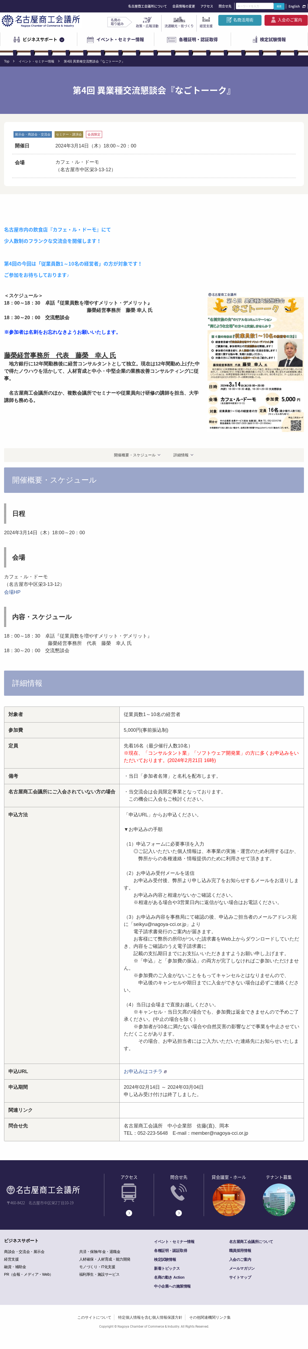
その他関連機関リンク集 (210, 1317)
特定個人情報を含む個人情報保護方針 (150, 1317)
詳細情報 (181, 455)
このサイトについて (94, 1317)
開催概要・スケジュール (135, 455)
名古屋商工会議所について (147, 6)
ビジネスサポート (40, 39)
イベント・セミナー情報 (120, 39)
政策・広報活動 (147, 26)
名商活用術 (243, 20)
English (294, 6)
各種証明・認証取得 (198, 39)
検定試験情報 (273, 39)
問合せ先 (225, 6)
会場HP (12, 592)
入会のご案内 (290, 20)
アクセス (206, 6)
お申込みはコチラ (143, 1071)
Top (6, 61)
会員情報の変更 (183, 6)
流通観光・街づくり (179, 26)
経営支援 (206, 26)
